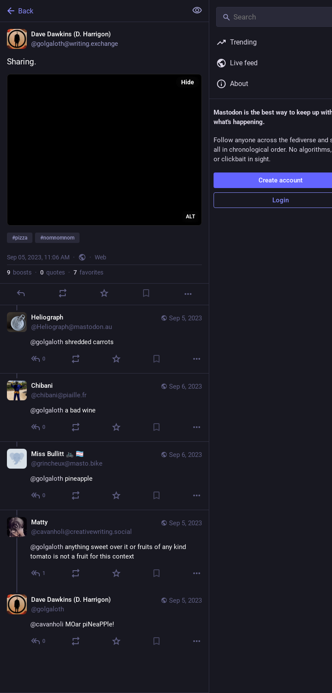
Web (100, 257)
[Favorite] (104, 293)
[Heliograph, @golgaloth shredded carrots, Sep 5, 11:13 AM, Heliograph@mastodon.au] (104, 339)
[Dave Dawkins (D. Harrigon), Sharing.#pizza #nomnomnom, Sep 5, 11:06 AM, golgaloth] (104, 163)
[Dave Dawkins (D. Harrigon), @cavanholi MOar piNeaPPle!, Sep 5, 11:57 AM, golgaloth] (104, 621)
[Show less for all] (197, 10)
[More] (188, 294)
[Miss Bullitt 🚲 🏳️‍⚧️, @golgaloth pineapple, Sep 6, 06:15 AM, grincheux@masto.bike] (104, 475)
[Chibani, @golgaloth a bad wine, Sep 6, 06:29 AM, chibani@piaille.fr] (104, 407)
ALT (190, 217)
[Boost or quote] (62, 293)
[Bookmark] (146, 293)
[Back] (92, 11)
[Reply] (21, 293)
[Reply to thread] (38, 359)
